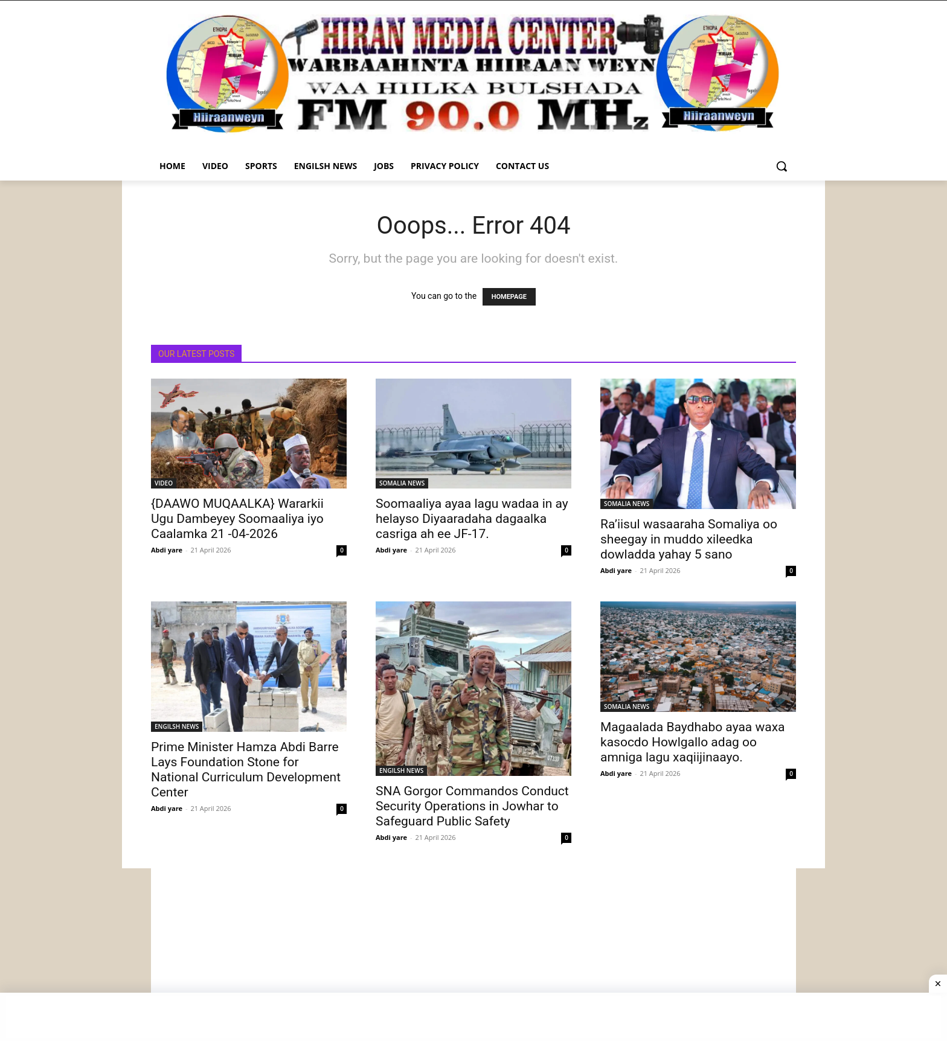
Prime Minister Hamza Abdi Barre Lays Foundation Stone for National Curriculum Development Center (246, 769)
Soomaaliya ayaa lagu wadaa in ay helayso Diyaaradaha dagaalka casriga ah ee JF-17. (472, 518)
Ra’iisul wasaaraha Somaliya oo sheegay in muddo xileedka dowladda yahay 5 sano (688, 539)
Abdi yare (166, 549)
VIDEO (164, 483)
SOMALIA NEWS (402, 483)
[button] (781, 166)
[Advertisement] (473, 952)
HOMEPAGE (509, 297)
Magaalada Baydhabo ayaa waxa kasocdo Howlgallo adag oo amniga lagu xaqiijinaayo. (692, 742)
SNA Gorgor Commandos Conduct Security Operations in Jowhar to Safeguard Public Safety (472, 806)
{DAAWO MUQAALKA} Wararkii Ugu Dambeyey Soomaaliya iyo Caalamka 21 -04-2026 (237, 518)
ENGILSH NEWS (177, 726)
